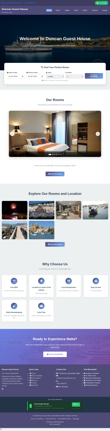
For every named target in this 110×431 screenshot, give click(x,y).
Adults (48, 73)
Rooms (58, 10)
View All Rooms (55, 174)
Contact (104, 10)
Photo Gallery (35, 378)
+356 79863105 (29, 3)
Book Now (34, 386)
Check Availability (94, 76)
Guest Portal (101, 3)
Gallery (67, 10)
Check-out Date (32, 73)
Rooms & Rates (36, 376)
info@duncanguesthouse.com (12, 3)
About (76, 10)
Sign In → (76, 404)
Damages (76, 419)
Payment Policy (51, 419)
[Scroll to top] (1, 430)
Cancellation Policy (64, 419)
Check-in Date (12, 73)
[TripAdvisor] (14, 393)
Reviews (94, 10)
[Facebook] (14, 389)
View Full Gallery (55, 245)
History (85, 10)
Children (68, 73)
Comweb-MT (55, 425)
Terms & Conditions (37, 419)
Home (49, 10)
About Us (33, 381)
